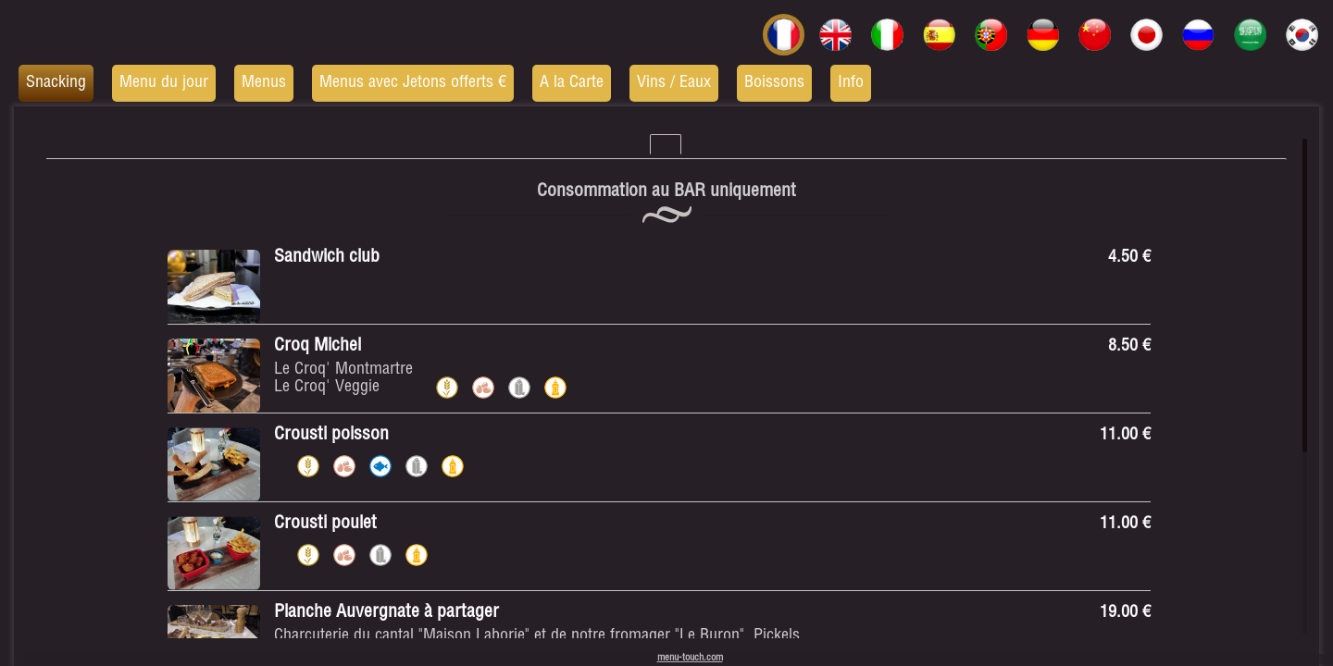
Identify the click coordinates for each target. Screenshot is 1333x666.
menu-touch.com (690, 658)
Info (851, 83)
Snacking (56, 83)
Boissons (774, 83)
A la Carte (572, 83)
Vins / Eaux (674, 83)
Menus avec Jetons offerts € (412, 83)
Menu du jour (163, 83)
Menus (264, 83)
